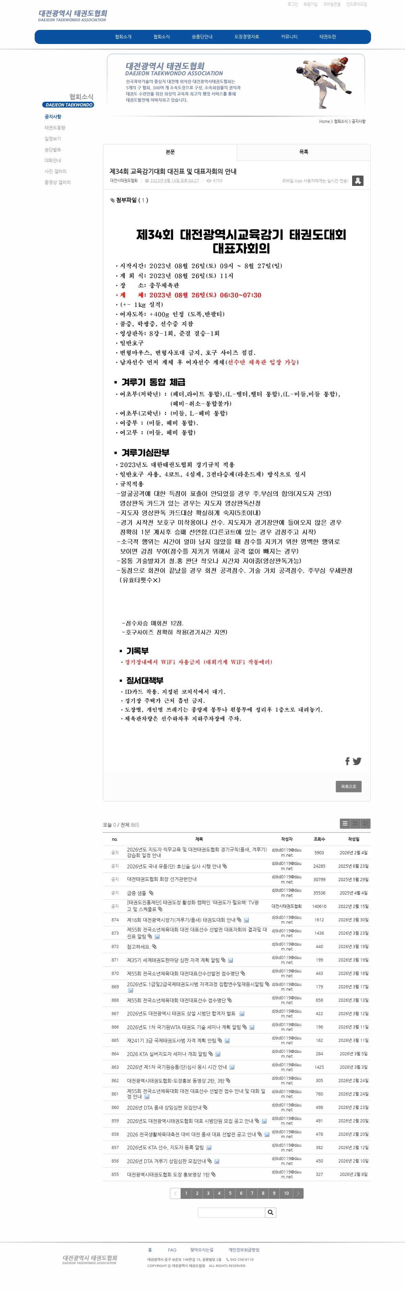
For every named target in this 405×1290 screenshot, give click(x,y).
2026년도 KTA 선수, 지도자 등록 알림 (165, 1147)
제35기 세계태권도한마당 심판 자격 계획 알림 (173, 960)
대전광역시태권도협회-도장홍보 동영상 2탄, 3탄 (175, 1080)
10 (286, 1193)
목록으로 (348, 786)
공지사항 (53, 116)
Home (324, 121)
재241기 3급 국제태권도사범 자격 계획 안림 (171, 1040)
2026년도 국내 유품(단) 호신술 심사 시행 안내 (177, 866)
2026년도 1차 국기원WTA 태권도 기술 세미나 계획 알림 (184, 1027)
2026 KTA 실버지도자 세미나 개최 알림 (167, 1054)
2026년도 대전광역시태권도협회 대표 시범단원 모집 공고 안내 (190, 1121)
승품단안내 (202, 36)
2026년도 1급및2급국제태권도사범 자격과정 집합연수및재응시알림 (195, 984)
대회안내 (53, 160)
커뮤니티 (289, 36)
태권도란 (328, 36)
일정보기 (53, 138)
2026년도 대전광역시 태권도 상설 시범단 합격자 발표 (182, 1013)
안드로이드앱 (356, 4)
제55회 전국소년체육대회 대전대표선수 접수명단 (176, 1000)
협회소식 (161, 36)
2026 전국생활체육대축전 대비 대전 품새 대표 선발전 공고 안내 (191, 1134)
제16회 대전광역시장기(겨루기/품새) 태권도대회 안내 (181, 920)
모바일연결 (331, 4)
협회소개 (123, 36)
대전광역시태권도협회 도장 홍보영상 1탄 (168, 1174)
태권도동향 (55, 127)
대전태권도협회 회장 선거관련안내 (162, 879)
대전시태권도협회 (124, 180)
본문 (170, 152)
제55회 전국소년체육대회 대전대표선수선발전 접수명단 (183, 973)
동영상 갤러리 (58, 182)
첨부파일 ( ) (129, 200)
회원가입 (310, 4)
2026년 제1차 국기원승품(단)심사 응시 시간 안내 (177, 1067)
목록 (303, 152)
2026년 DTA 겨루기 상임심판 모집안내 (166, 1161)
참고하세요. (139, 946)
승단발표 (53, 149)
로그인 (293, 4)
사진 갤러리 (56, 171)
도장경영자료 (246, 36)
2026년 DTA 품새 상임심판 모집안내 (164, 1107)
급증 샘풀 (140, 893)
